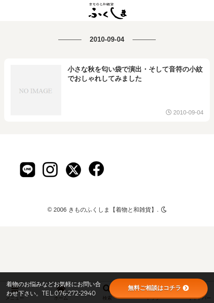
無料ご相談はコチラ (158, 288)
